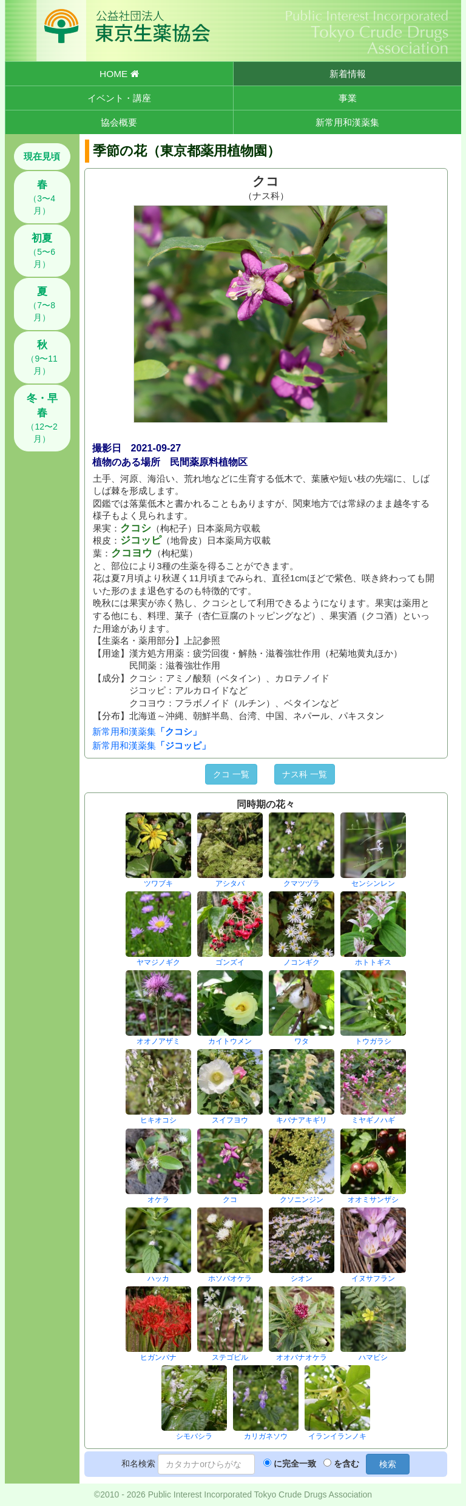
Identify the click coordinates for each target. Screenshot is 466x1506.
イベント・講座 (119, 98)
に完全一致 (295, 1463)
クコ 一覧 (231, 774)
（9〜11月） (41, 357)
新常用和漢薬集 (347, 122)
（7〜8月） (42, 304)
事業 (348, 98)
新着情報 (347, 74)
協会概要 (119, 122)
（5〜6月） (42, 250)
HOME (119, 74)
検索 (387, 1464)
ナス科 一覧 (304, 774)
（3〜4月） (42, 197)
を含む (346, 1463)
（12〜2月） (41, 418)
